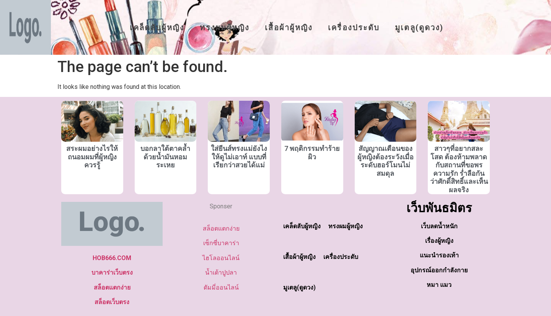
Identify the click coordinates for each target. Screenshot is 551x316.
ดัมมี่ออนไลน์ (221, 287)
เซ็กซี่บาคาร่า (221, 243)
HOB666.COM (112, 258)
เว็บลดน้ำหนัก (439, 226)
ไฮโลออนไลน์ (221, 258)
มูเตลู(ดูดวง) (419, 27)
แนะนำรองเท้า (439, 255)
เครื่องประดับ (354, 27)
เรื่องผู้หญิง (439, 240)
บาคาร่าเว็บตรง (112, 272)
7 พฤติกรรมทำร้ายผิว (312, 152)
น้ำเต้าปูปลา (221, 272)
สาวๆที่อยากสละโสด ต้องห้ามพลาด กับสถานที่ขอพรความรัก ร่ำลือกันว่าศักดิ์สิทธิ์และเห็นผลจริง (459, 169)
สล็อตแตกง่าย (112, 287)
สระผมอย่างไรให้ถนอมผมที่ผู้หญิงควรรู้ (92, 156)
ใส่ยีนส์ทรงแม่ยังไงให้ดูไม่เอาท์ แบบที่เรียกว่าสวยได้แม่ (239, 156)
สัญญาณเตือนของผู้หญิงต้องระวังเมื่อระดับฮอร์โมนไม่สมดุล (385, 160)
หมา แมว (439, 284)
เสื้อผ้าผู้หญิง (289, 27)
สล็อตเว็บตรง (112, 302)
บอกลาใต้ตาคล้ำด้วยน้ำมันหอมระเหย (165, 156)
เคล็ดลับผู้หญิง (157, 27)
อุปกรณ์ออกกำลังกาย (439, 270)
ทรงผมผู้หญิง (224, 27)
